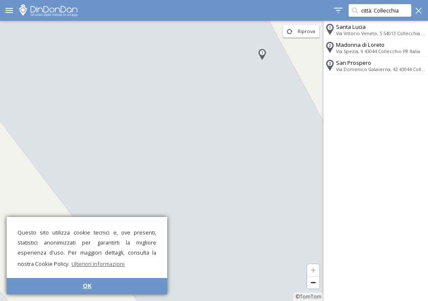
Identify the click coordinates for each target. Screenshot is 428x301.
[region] (162, 161)
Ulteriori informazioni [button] (98, 264)
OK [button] (87, 286)
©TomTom (308, 296)
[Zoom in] (313, 270)
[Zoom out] (313, 282)
